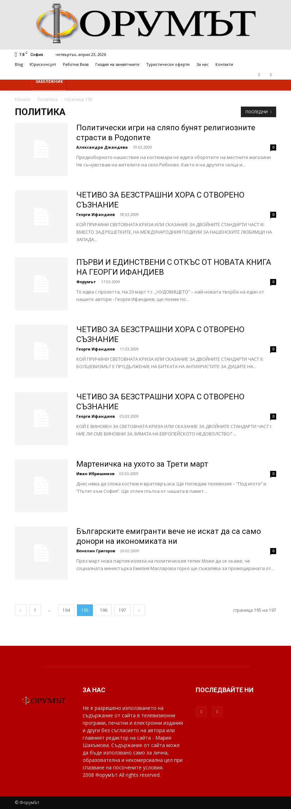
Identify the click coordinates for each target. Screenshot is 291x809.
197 (122, 610)
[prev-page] (20, 610)
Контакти (224, 64)
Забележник (49, 81)
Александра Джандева (102, 147)
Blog (19, 64)
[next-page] (139, 610)
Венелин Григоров (95, 550)
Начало (23, 99)
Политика (47, 99)
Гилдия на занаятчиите (117, 64)
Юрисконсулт (43, 64)
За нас (202, 64)
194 (66, 610)
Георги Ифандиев (96, 214)
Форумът (86, 281)
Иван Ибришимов (95, 473)
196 (103, 610)
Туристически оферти (168, 64)
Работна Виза (76, 64)
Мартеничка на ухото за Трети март (142, 464)
